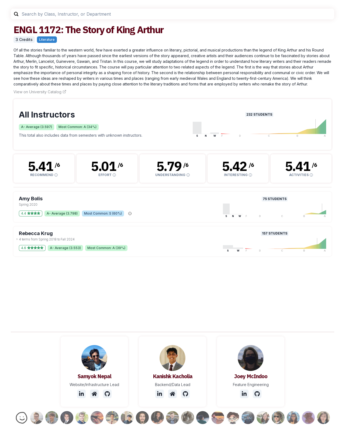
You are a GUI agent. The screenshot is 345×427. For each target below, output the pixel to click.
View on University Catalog (39, 91)
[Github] (107, 394)
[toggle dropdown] (17, 239)
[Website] (94, 394)
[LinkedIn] (81, 394)
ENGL (25, 29)
